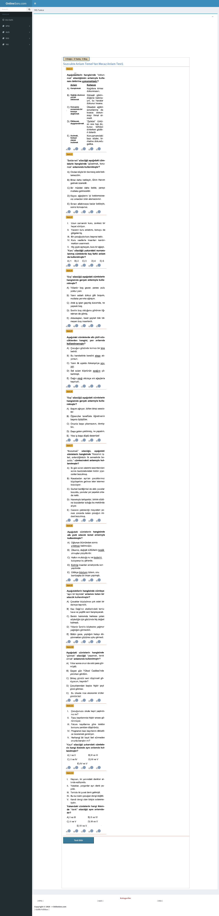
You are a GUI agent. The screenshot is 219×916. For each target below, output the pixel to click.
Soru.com (16, 3)
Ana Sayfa (8, 20)
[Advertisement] (118, 37)
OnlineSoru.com (59, 907)
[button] (35, 3)
